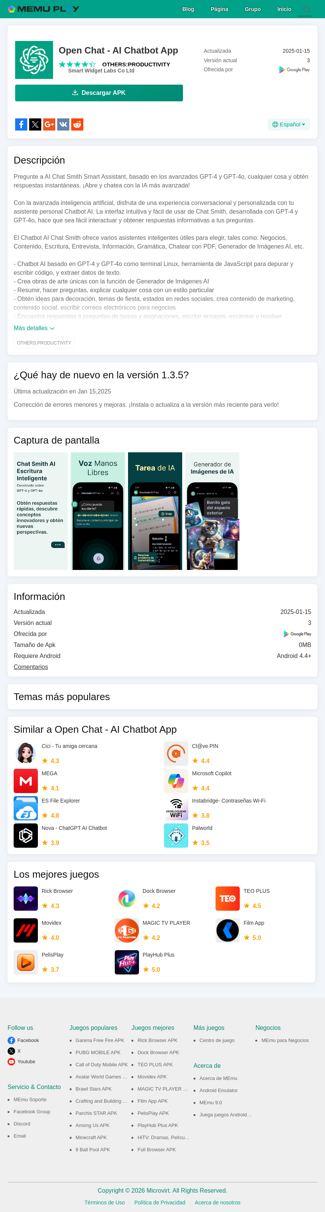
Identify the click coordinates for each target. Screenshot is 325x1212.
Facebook (28, 1039)
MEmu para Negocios (285, 1039)
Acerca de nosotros (218, 1201)
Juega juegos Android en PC (231, 1113)
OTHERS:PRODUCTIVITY (136, 63)
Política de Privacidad (160, 1201)
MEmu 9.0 (211, 1101)
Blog (188, 8)
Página (219, 8)
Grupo (253, 8)
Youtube (26, 1060)
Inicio (284, 8)
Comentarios (31, 666)
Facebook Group (32, 1110)
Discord (22, 1122)
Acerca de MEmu (219, 1077)
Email (20, 1135)
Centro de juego (217, 1039)
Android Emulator (219, 1089)
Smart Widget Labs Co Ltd (101, 69)
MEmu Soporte (30, 1098)
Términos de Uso (104, 1201)
